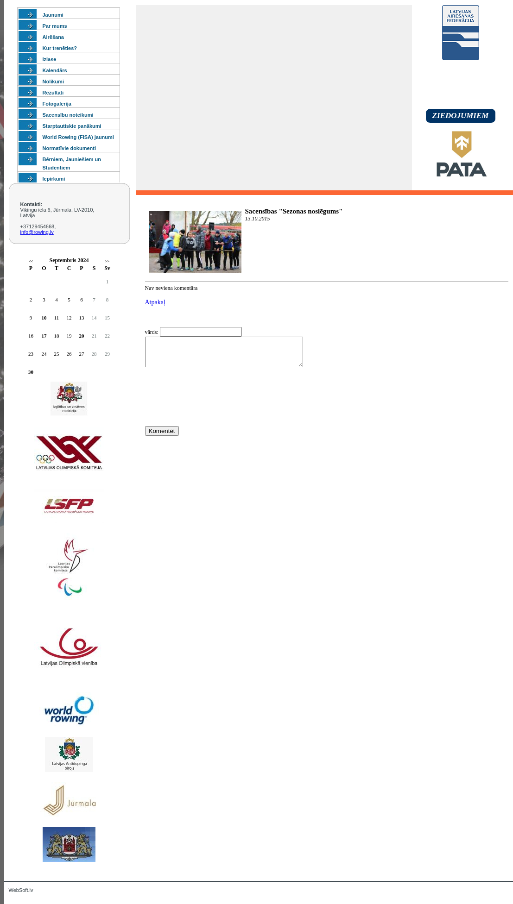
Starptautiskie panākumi (72, 126)
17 (44, 336)
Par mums (55, 26)
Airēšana (53, 37)
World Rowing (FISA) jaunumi (78, 137)
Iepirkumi (54, 179)
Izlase (50, 59)
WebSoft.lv (21, 890)
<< (31, 261)
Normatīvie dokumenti (69, 148)
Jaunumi (53, 15)
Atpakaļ (155, 302)
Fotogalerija (57, 104)
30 (30, 372)
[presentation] (215, 414)
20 (81, 336)
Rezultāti (53, 92)
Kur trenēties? (60, 48)
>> (107, 261)
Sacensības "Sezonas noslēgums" (294, 211)
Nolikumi (53, 81)
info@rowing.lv (37, 232)
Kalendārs (55, 70)
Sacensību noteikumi (68, 115)
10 (44, 317)
